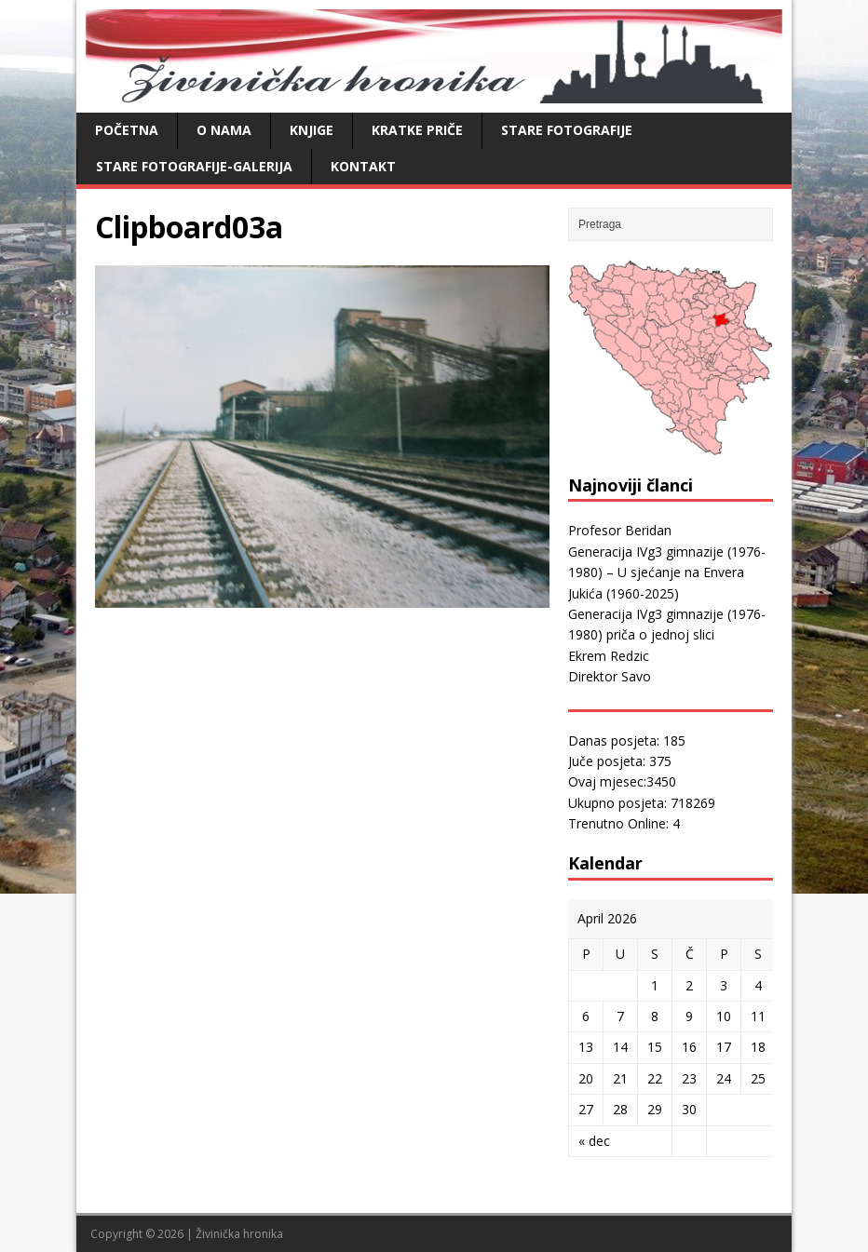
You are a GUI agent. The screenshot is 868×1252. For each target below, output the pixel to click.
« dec (594, 1141)
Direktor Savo (609, 676)
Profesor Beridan (619, 530)
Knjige (311, 130)
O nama (224, 130)
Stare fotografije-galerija (194, 166)
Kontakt (363, 166)
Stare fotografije (566, 130)
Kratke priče (417, 130)
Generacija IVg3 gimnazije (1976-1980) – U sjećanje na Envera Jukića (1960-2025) (667, 572)
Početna (126, 130)
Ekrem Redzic (608, 656)
